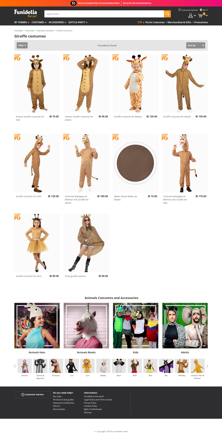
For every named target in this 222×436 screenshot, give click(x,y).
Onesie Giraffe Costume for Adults (79, 118)
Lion (87, 375)
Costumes (38, 22)
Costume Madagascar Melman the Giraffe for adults (77, 199)
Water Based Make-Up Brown (125, 198)
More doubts (59, 409)
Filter (21, 45)
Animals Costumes (45, 30)
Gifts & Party (76, 22)
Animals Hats (37, 352)
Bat (166, 375)
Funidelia (18, 30)
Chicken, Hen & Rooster (197, 377)
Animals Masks (86, 352)
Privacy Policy (90, 402)
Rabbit (103, 375)
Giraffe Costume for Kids (28, 196)
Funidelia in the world (94, 396)
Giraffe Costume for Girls (29, 276)
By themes (20, 22)
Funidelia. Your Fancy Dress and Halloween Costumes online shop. (25, 14)
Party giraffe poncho (75, 276)
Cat (71, 375)
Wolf (135, 375)
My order (57, 396)
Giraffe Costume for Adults (177, 116)
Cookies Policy (90, 406)
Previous (14, 366)
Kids (135, 352)
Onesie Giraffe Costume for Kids (30, 118)
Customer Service (32, 394)
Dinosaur (56, 375)
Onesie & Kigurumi (40, 377)
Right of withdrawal (93, 409)
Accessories (56, 22)
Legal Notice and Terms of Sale (98, 399)
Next (207, 366)
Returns (56, 406)
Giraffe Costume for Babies (128, 116)
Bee (150, 375)
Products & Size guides (63, 399)
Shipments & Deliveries (63, 402)
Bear (119, 375)
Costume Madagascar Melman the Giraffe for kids (175, 199)
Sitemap (87, 412)
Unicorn (24, 375)
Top (140, 22)
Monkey (182, 375)
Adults (185, 352)
